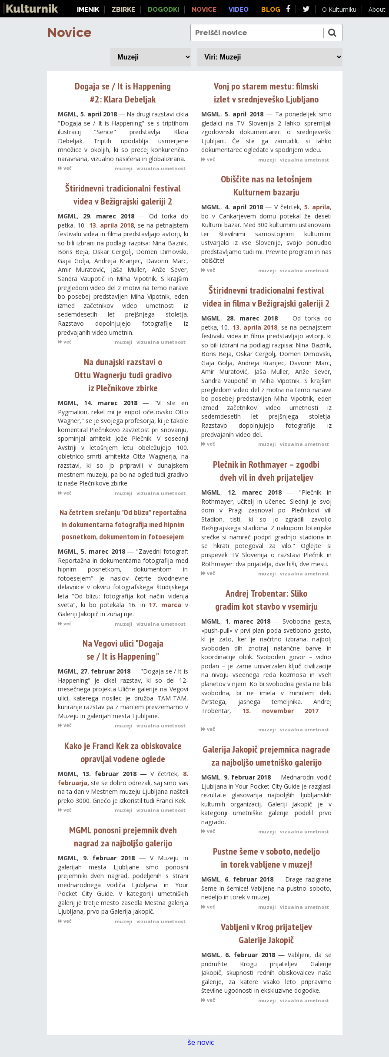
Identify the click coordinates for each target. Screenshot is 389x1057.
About (377, 9)
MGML (67, 114)
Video (239, 9)
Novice (69, 32)
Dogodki (163, 9)
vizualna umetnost (161, 168)
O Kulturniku (339, 9)
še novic (205, 1042)
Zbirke (123, 9)
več (65, 168)
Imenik (88, 9)
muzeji (124, 168)
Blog (270, 9)
